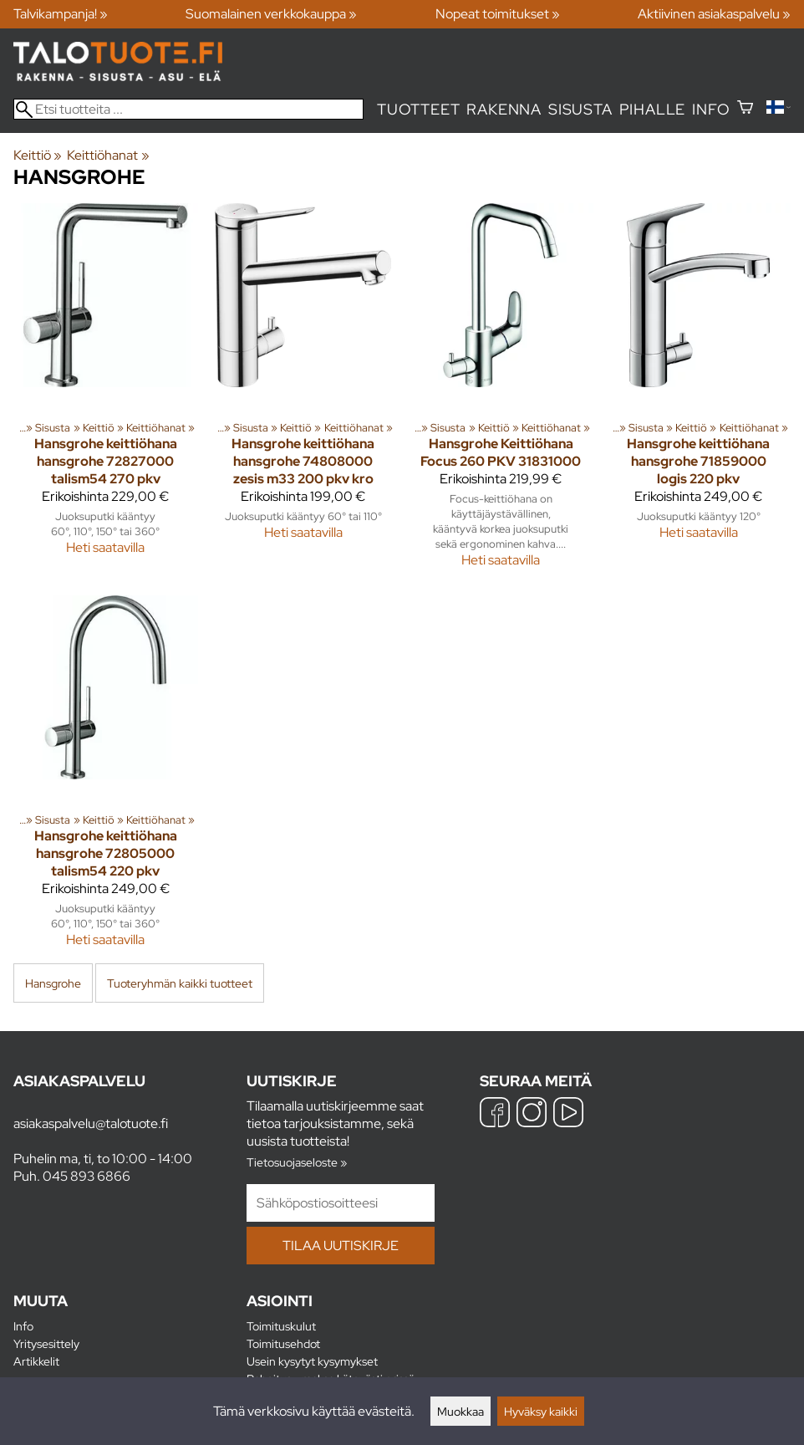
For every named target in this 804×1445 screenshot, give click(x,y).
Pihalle (652, 109)
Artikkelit (36, 1361)
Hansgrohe (53, 983)
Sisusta (580, 109)
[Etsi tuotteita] (188, 109)
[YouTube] (568, 1114)
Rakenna (504, 109)
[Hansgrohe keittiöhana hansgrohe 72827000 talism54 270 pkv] (105, 392)
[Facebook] (495, 1114)
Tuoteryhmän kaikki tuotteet (179, 983)
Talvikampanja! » (60, 14)
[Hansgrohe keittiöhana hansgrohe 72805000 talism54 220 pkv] (105, 778)
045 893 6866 (86, 1176)
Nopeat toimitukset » (497, 14)
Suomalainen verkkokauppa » (271, 14)
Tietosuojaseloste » (297, 1162)
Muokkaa (460, 1411)
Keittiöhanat (108, 155)
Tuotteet (418, 109)
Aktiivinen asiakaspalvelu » (714, 14)
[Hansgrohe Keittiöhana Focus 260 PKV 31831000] (501, 392)
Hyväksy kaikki (541, 1411)
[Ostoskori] (745, 109)
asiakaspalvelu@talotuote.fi (90, 1123)
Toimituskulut (281, 1326)
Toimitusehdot (283, 1343)
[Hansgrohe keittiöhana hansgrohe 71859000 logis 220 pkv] (699, 392)
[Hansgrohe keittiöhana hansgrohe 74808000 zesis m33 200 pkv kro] (303, 392)
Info (711, 109)
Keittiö (37, 155)
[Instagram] (531, 1114)
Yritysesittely (46, 1343)
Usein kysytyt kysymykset (312, 1361)
